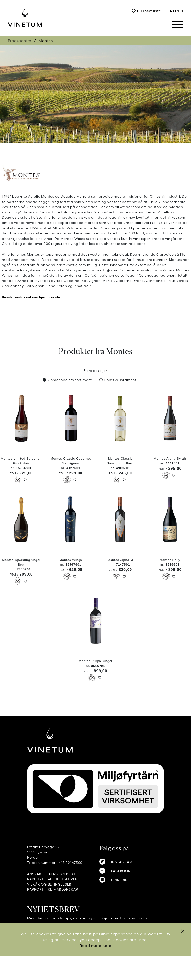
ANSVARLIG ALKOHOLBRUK (51, 873)
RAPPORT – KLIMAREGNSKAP (52, 889)
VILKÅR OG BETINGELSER (49, 884)
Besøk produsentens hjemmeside (31, 296)
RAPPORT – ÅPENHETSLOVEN (52, 878)
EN (180, 10)
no (173, 10)
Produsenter (20, 40)
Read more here (95, 945)
